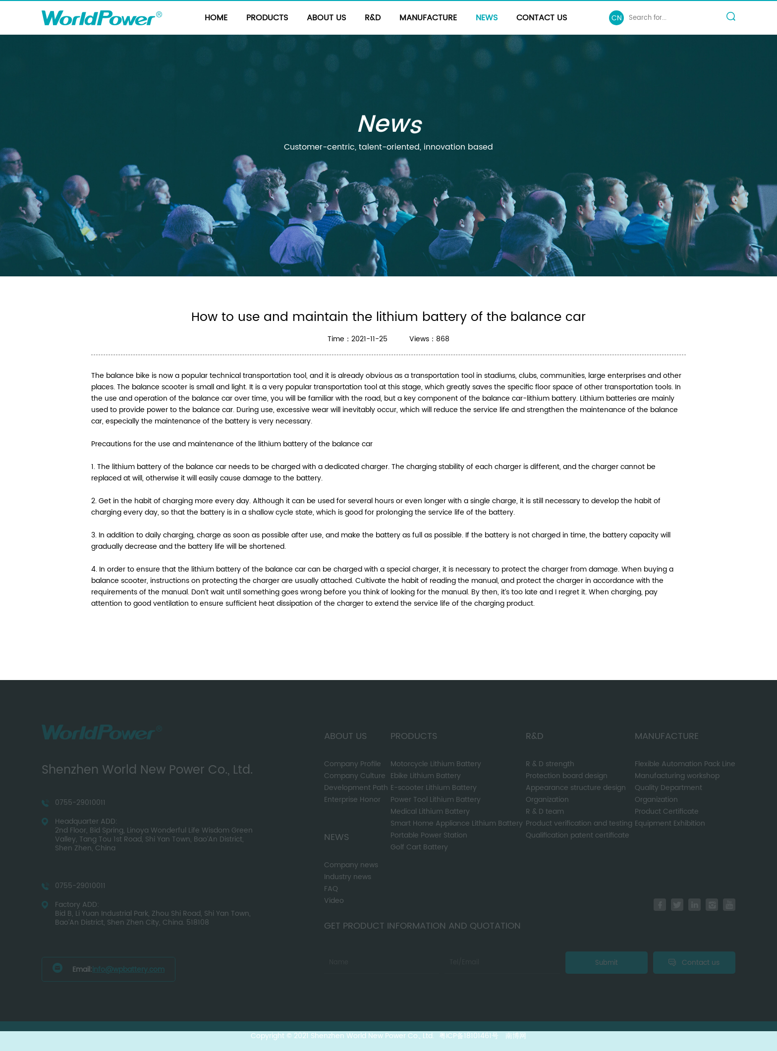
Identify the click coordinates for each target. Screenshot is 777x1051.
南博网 (515, 1036)
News (487, 17)
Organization (547, 799)
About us (326, 17)
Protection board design (567, 776)
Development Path (356, 787)
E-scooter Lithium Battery (433, 787)
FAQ (331, 888)
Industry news (347, 877)
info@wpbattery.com (128, 969)
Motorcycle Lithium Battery (435, 764)
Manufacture (428, 17)
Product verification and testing (579, 823)
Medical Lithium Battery (430, 811)
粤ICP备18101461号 (469, 1036)
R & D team (545, 811)
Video (334, 900)
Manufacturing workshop (677, 776)
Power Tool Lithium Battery (435, 799)
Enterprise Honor (352, 799)
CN (616, 18)
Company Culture (355, 776)
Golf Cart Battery (419, 847)
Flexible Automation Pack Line (685, 764)
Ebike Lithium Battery (425, 776)
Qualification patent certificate (577, 835)
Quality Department (668, 787)
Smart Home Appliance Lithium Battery (456, 823)
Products (267, 17)
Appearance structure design (576, 787)
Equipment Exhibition (670, 823)
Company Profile (352, 764)
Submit (606, 962)
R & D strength (550, 764)
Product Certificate (667, 811)
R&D (373, 17)
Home (216, 17)
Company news (351, 865)
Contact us (541, 17)
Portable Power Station (428, 835)
